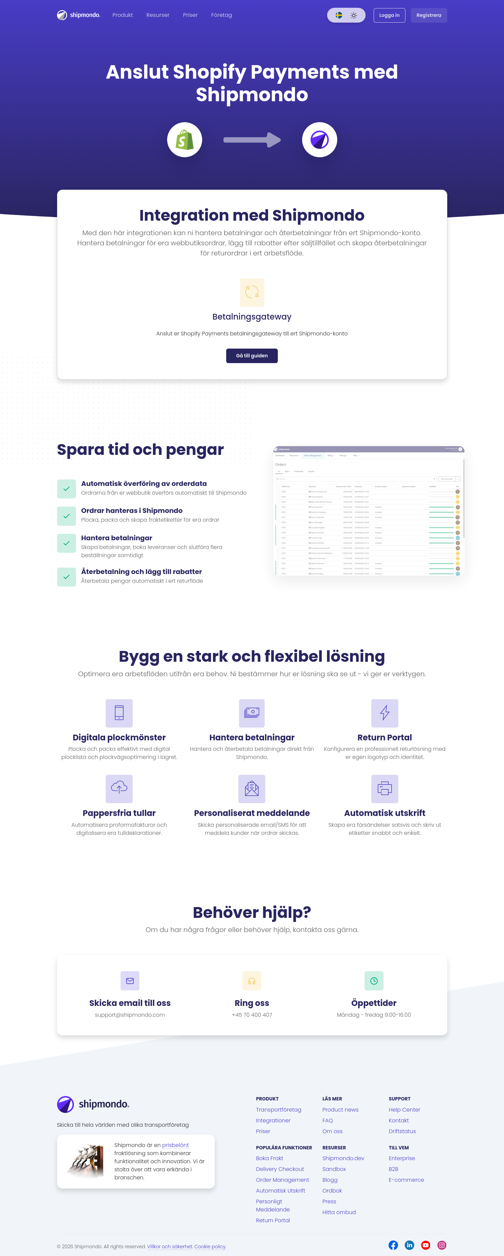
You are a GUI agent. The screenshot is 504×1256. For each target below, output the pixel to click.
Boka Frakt (270, 1158)
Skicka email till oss (130, 1003)
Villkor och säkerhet (169, 1246)
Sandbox (334, 1169)
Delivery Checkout (280, 1169)
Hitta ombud (339, 1212)
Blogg (330, 1180)
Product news (340, 1110)
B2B (393, 1169)
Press (329, 1201)
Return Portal (273, 1220)
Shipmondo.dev (343, 1158)
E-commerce (406, 1180)
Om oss (332, 1131)
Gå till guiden (252, 355)
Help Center (405, 1110)
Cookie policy (210, 1246)
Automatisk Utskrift (281, 1191)
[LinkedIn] (409, 1245)
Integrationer (273, 1120)
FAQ (327, 1120)
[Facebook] (393, 1245)
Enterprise (402, 1158)
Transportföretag (278, 1110)
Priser (190, 15)
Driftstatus (402, 1131)
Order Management (282, 1180)
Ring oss (252, 1003)
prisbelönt (175, 1145)
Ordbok (332, 1191)
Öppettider (374, 1003)
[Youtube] (425, 1245)
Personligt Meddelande (273, 1205)
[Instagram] (441, 1245)
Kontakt (399, 1120)
